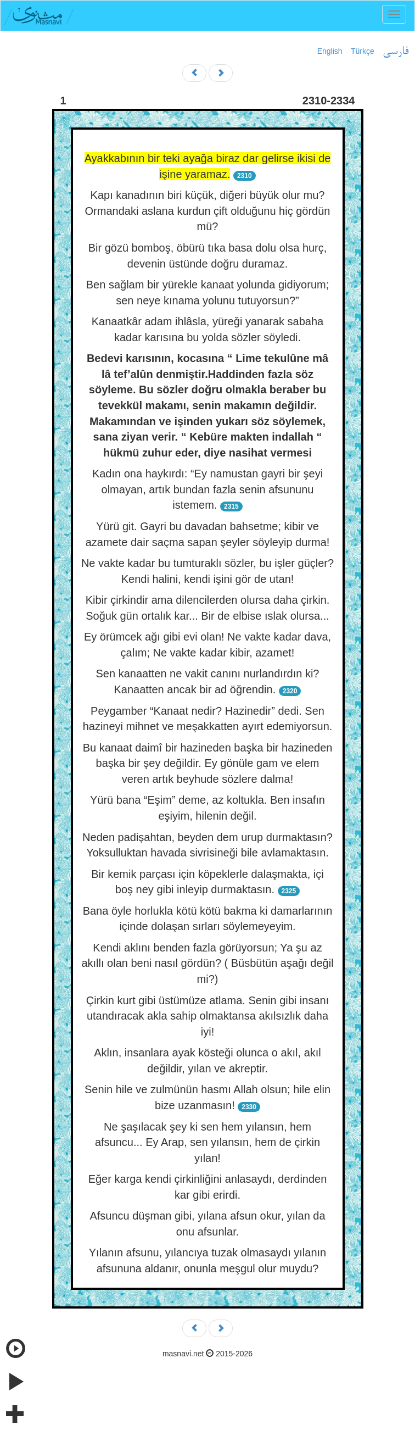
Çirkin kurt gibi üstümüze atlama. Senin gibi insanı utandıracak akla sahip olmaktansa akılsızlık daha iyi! (207, 1016)
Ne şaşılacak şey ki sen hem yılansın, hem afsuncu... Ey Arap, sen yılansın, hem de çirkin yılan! (207, 1142)
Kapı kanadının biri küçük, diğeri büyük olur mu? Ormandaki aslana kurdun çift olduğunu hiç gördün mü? (207, 210)
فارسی (395, 51)
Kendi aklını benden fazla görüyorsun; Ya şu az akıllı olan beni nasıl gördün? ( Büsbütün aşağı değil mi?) (207, 963)
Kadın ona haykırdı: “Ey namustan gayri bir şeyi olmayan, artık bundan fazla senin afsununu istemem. (207, 489)
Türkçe (362, 51)
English (330, 51)
